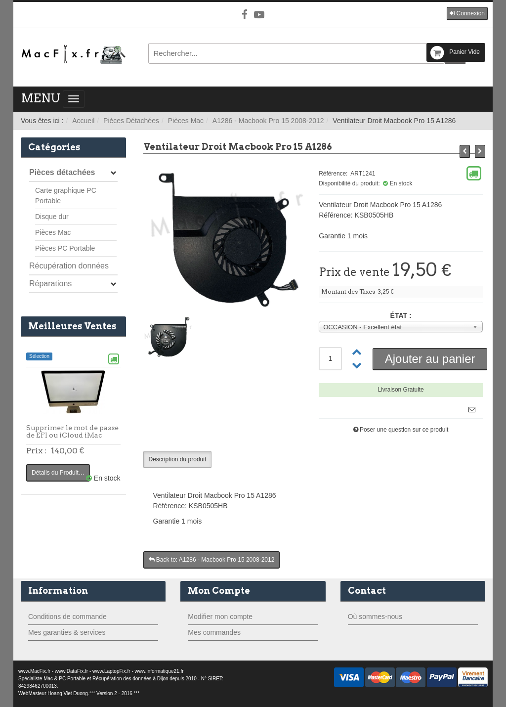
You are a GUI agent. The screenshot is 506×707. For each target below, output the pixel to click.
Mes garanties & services (66, 632)
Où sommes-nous (375, 616)
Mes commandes (214, 632)
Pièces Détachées (131, 121)
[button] (467, 13)
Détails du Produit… (58, 472)
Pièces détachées (62, 172)
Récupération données (69, 266)
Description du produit (178, 459)
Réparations (50, 283)
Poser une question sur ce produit (404, 429)
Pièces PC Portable (65, 248)
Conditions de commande (67, 616)
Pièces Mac (186, 121)
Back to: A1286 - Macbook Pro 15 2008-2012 (212, 559)
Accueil (83, 121)
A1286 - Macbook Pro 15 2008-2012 (268, 121)
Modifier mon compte (220, 616)
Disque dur (52, 217)
